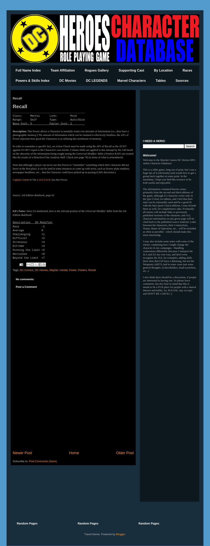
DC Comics (26, 270)
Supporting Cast (131, 70)
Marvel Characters (131, 80)
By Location (163, 70)
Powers (82, 270)
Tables (161, 80)
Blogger (120, 534)
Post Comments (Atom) (43, 461)
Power (72, 270)
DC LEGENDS (96, 80)
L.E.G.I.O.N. (44, 179)
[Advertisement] (73, 416)
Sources (182, 80)
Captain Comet (21, 179)
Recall (92, 270)
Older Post (125, 453)
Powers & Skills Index (32, 80)
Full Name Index (28, 70)
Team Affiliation (63, 70)
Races (187, 70)
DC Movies (67, 80)
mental (63, 270)
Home (74, 453)
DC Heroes (41, 270)
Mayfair (53, 270)
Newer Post (22, 453)
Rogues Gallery (97, 70)
